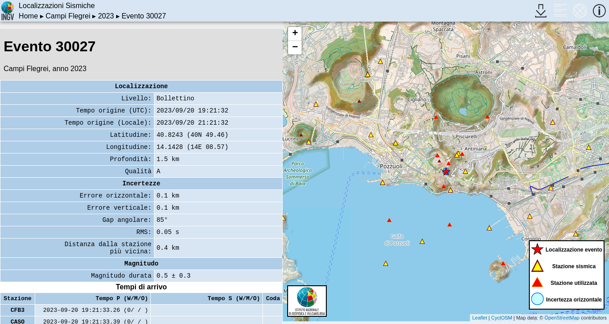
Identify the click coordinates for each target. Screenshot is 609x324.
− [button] (295, 47)
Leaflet (479, 317)
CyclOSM (501, 317)
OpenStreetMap (562, 317)
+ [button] (295, 33)
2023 (106, 16)
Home (28, 16)
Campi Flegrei (67, 16)
